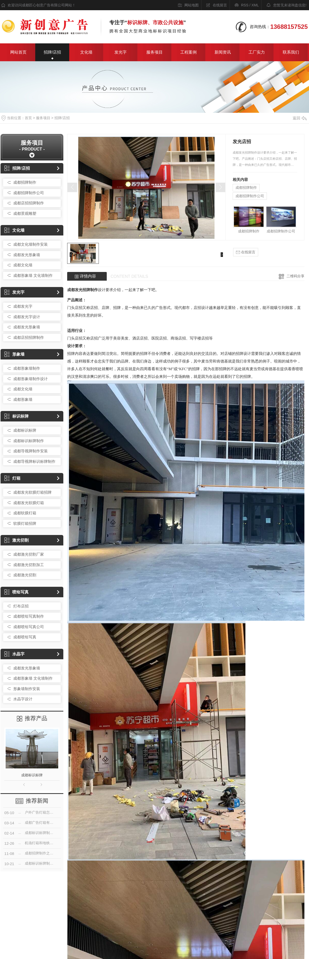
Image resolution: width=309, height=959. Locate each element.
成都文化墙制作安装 (30, 244)
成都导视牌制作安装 (30, 451)
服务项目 (154, 52)
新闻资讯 (223, 52)
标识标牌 (16, 416)
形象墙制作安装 (26, 689)
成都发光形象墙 (26, 255)
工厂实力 (256, 52)
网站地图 (191, 5)
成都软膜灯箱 (24, 513)
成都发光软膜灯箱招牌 (32, 492)
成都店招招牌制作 (28, 203)
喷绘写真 (16, 592)
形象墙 (14, 354)
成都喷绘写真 (24, 637)
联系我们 (291, 52)
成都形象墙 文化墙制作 (33, 275)
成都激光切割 (24, 575)
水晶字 (14, 654)
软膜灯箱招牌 (24, 523)
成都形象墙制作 (26, 368)
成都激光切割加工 (28, 565)
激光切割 (16, 540)
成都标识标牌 (24, 430)
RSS (244, 5)
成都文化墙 (22, 265)
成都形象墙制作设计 (30, 379)
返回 (299, 118)
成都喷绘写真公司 (28, 627)
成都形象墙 (22, 399)
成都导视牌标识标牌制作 (34, 461)
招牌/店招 (52, 52)
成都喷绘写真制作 (28, 616)
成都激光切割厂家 (28, 554)
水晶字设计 (22, 699)
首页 (28, 118)
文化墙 (86, 52)
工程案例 (188, 52)
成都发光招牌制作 (82, 290)
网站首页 (18, 52)
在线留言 (220, 5)
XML (255, 5)
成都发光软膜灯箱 (28, 503)
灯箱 (12, 478)
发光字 (120, 52)
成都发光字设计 (26, 317)
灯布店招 (21, 606)
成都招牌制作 (24, 182)
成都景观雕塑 (24, 213)
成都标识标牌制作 (28, 441)
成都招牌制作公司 (28, 193)
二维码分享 (295, 276)
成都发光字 (22, 306)
